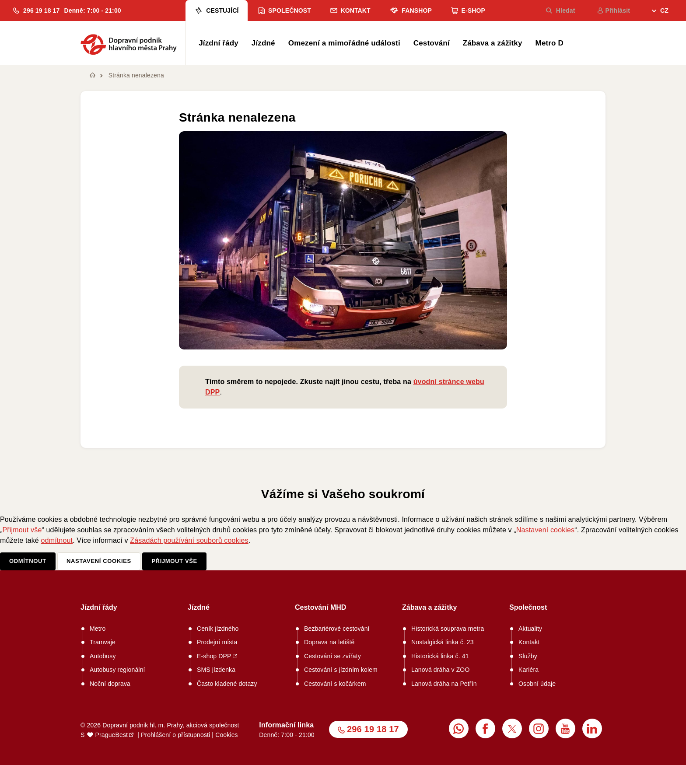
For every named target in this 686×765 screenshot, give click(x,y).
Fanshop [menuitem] (411, 10)
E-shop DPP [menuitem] (214, 656)
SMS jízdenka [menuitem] (216, 669)
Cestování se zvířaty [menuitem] (332, 656)
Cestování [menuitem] (431, 43)
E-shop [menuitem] (468, 10)
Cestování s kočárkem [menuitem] (335, 683)
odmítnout (57, 540)
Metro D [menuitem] (550, 43)
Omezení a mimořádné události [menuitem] (344, 43)
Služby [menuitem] (527, 656)
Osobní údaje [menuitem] (537, 683)
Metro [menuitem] (98, 628)
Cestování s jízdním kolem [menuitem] (341, 669)
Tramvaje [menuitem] (103, 642)
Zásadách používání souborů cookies (189, 540)
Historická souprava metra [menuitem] (447, 628)
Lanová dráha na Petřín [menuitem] (444, 683)
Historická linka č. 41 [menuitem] (440, 656)
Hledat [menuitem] (560, 10)
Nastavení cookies (545, 530)
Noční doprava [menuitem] (110, 683)
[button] (36, 10)
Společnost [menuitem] (284, 10)
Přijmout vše (22, 530)
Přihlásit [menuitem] (613, 10)
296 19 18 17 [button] (373, 729)
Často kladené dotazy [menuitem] (227, 683)
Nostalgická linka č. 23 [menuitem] (442, 642)
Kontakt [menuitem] (350, 10)
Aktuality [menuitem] (530, 628)
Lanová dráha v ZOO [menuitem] (440, 669)
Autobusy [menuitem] (103, 656)
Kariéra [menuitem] (528, 669)
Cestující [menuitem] (216, 10)
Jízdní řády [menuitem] (218, 43)
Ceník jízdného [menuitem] (218, 628)
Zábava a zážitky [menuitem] (492, 43)
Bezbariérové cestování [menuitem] (337, 628)
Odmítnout (27, 561)
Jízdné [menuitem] (263, 43)
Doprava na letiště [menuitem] (329, 642)
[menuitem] (660, 11)
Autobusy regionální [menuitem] (117, 669)
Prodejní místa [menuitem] (217, 642)
